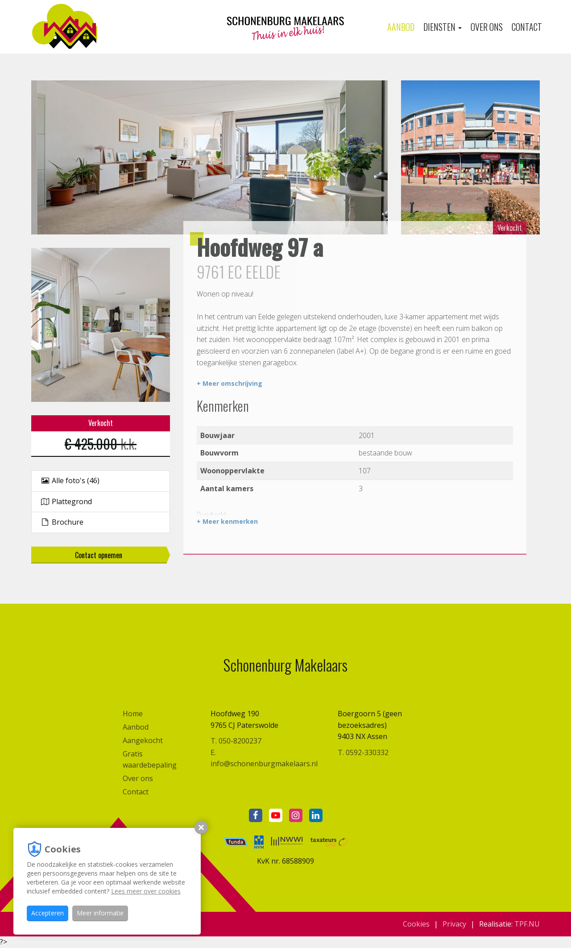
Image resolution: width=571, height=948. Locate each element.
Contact (527, 26)
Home (133, 713)
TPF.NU (527, 924)
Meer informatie (100, 913)
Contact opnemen (98, 555)
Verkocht (509, 227)
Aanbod (400, 26)
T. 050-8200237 (236, 741)
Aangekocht (143, 740)
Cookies (416, 924)
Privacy (454, 924)
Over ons (487, 26)
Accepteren (47, 913)
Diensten (442, 26)
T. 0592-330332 (363, 752)
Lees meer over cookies (146, 891)
